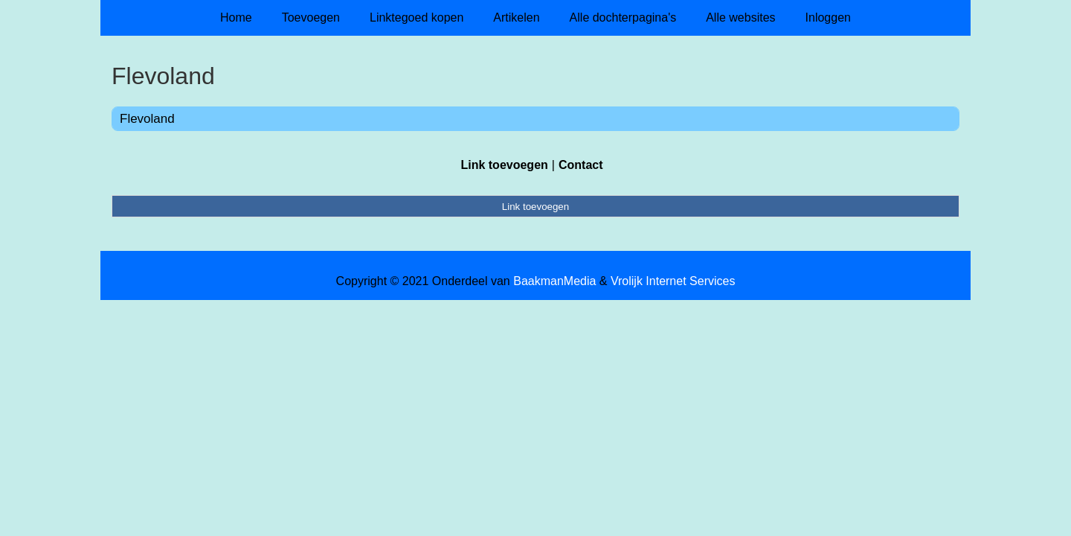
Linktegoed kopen (416, 17)
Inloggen (828, 17)
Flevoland (147, 119)
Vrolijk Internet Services (673, 281)
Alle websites (740, 17)
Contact (581, 165)
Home (236, 17)
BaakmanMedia (554, 281)
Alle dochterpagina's (623, 17)
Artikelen (516, 17)
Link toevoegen (503, 165)
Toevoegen (311, 17)
